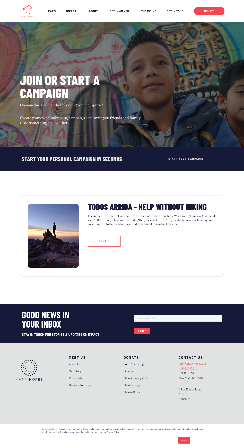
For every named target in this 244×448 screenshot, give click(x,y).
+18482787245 (188, 368)
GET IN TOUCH (177, 11)
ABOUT (93, 11)
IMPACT (72, 11)
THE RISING (148, 11)
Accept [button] (184, 440)
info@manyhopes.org (192, 363)
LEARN (51, 11)
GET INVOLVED (120, 11)
